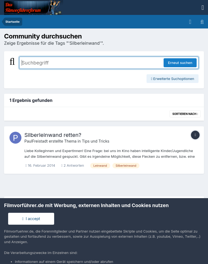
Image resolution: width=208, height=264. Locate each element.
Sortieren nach (185, 113)
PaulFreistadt (36, 141)
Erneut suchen (180, 62)
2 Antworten (72, 165)
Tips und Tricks (95, 141)
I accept (31, 218)
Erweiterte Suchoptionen (172, 78)
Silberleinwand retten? (52, 135)
